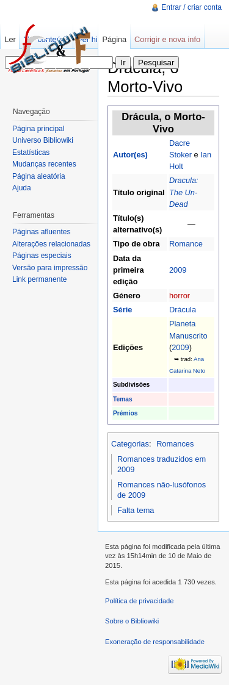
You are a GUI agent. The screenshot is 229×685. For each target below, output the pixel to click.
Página (114, 39)
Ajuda (21, 188)
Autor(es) (130, 154)
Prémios (125, 413)
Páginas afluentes (41, 232)
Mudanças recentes (44, 164)
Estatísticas (30, 152)
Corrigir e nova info (167, 39)
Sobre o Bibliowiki (132, 621)
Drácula (182, 309)
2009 (177, 269)
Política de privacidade (139, 600)
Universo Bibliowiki (42, 140)
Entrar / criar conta (191, 7)
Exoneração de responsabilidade (155, 641)
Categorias (130, 443)
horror (179, 295)
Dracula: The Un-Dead (183, 192)
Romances (175, 443)
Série (122, 309)
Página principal (38, 128)
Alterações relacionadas (51, 244)
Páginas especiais (41, 255)
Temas (123, 399)
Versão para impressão (49, 268)
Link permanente (39, 279)
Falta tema (135, 510)
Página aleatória (38, 176)
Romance (186, 243)
